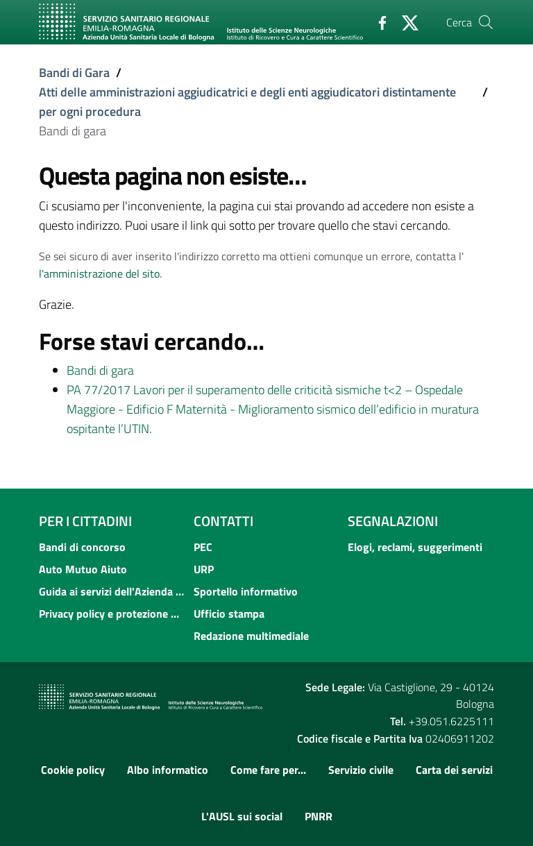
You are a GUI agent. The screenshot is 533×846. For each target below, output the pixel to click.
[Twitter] (404, 21)
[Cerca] (485, 22)
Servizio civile (361, 769)
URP (204, 569)
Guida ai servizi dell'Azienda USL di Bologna (112, 591)
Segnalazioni (393, 521)
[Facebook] (377, 21)
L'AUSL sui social (241, 816)
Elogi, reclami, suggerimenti (415, 547)
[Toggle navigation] (54, 50)
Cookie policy (73, 769)
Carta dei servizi (454, 769)
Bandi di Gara (74, 72)
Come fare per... (268, 769)
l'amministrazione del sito (99, 273)
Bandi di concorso (82, 547)
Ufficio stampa (229, 613)
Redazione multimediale (251, 635)
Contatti (223, 521)
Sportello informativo (246, 591)
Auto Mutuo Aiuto (83, 569)
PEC (203, 547)
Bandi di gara (100, 370)
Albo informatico (167, 769)
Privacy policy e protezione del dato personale (112, 613)
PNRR (318, 816)
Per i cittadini (85, 521)
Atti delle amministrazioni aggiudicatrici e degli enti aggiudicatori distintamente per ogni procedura (247, 102)
